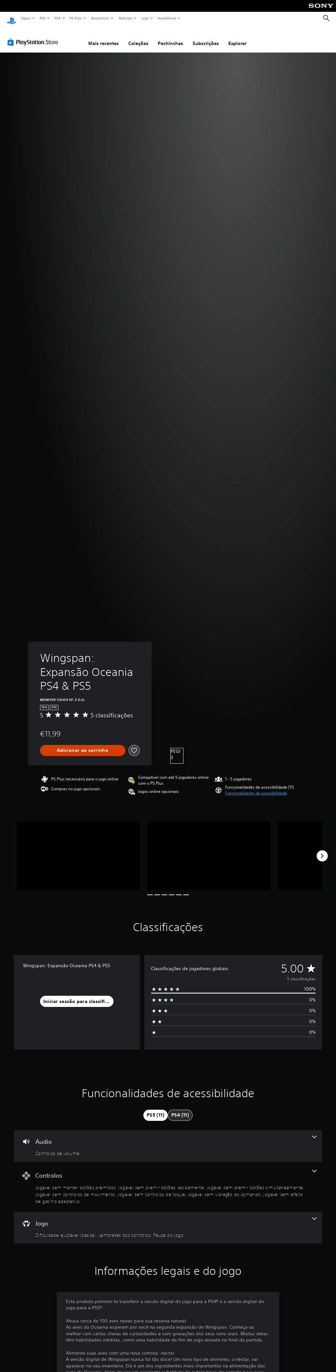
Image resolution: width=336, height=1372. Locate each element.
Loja (145, 18)
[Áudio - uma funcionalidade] (168, 1140)
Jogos (25, 18)
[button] (256, 787)
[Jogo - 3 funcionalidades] (168, 1222)
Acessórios (100, 18)
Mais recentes (103, 37)
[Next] (322, 849)
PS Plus (76, 18)
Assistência (166, 18)
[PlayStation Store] (34, 36)
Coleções (138, 37)
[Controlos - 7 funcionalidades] (168, 1181)
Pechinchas (170, 37)
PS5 (42, 18)
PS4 (57, 18)
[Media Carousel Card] (78, 849)
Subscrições (206, 37)
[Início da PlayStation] (11, 18)
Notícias (125, 18)
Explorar (237, 37)
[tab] (155, 1109)
